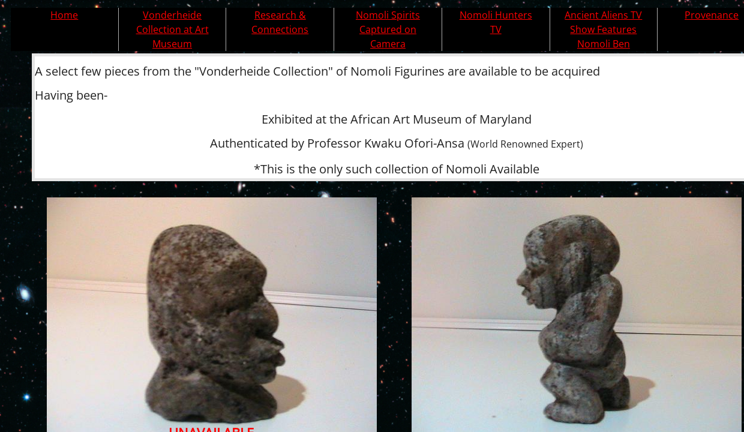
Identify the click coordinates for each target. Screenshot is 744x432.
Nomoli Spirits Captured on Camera (388, 29)
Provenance (712, 15)
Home (64, 15)
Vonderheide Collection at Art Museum (172, 29)
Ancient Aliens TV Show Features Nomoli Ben (603, 29)
